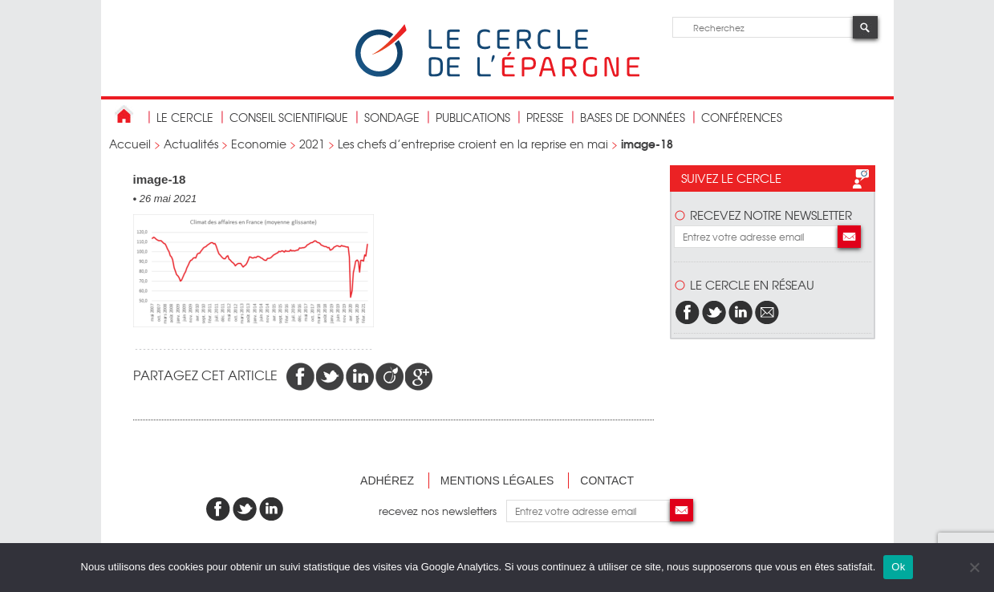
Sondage (392, 117)
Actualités (191, 144)
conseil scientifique (288, 117)
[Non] (974, 567)
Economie (258, 144)
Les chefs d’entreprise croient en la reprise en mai (473, 144)
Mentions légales (497, 480)
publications (473, 117)
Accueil (130, 144)
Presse (545, 117)
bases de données (632, 117)
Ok (898, 567)
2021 (312, 144)
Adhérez (387, 480)
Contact (607, 480)
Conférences (741, 117)
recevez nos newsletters (442, 510)
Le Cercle (184, 117)
